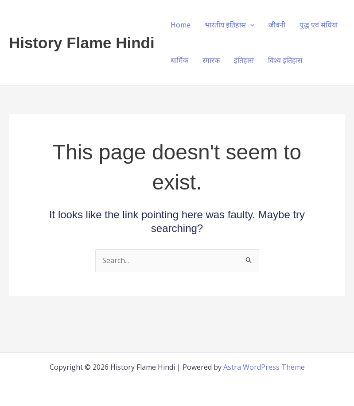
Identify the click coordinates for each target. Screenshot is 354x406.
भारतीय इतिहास (230, 25)
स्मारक (211, 60)
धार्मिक (179, 60)
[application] (250, 25)
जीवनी (276, 25)
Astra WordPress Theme (264, 367)
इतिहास (244, 60)
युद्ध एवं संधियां (319, 25)
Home (181, 25)
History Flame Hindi (82, 42)
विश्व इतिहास (285, 60)
